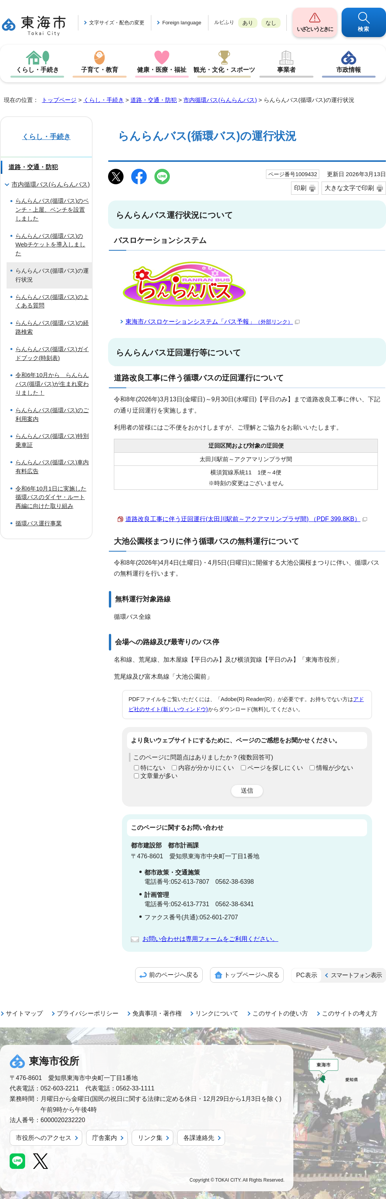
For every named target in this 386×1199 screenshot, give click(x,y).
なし (271, 23)
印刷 (300, 188)
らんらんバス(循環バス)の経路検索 (52, 327)
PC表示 (306, 975)
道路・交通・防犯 (153, 100)
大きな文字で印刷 (349, 188)
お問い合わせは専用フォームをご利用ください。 (210, 939)
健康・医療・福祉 (161, 69)
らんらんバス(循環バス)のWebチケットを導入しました (50, 245)
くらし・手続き (37, 69)
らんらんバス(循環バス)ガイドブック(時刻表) (52, 353)
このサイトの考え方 (350, 1013)
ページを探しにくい (275, 767)
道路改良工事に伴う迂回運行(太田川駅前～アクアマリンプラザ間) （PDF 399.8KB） (246, 519)
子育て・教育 (99, 69)
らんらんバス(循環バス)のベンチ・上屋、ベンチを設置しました (52, 209)
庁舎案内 (104, 1137)
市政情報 (348, 69)
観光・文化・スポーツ (224, 69)
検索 (364, 29)
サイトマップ (24, 1013)
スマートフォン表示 (356, 975)
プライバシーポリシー (88, 1013)
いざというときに (314, 29)
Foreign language (181, 22)
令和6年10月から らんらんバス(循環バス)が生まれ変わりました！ (52, 384)
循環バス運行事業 (38, 523)
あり (247, 23)
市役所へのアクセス (43, 1137)
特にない (153, 767)
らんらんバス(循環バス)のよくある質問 (52, 301)
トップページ (59, 100)
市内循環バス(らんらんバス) (220, 100)
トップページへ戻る (251, 974)
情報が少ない (334, 767)
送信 (247, 790)
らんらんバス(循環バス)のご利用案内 (52, 414)
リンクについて (217, 1013)
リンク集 (150, 1137)
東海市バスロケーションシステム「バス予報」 (212, 321)
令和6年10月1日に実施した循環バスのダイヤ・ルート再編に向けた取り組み (50, 497)
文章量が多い (159, 776)
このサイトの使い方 (280, 1013)
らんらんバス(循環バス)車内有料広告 (52, 466)
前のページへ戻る (173, 974)
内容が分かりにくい (206, 767)
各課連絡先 (198, 1137)
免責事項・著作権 (157, 1013)
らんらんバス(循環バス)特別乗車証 (52, 440)
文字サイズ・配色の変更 (116, 22)
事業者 (286, 69)
